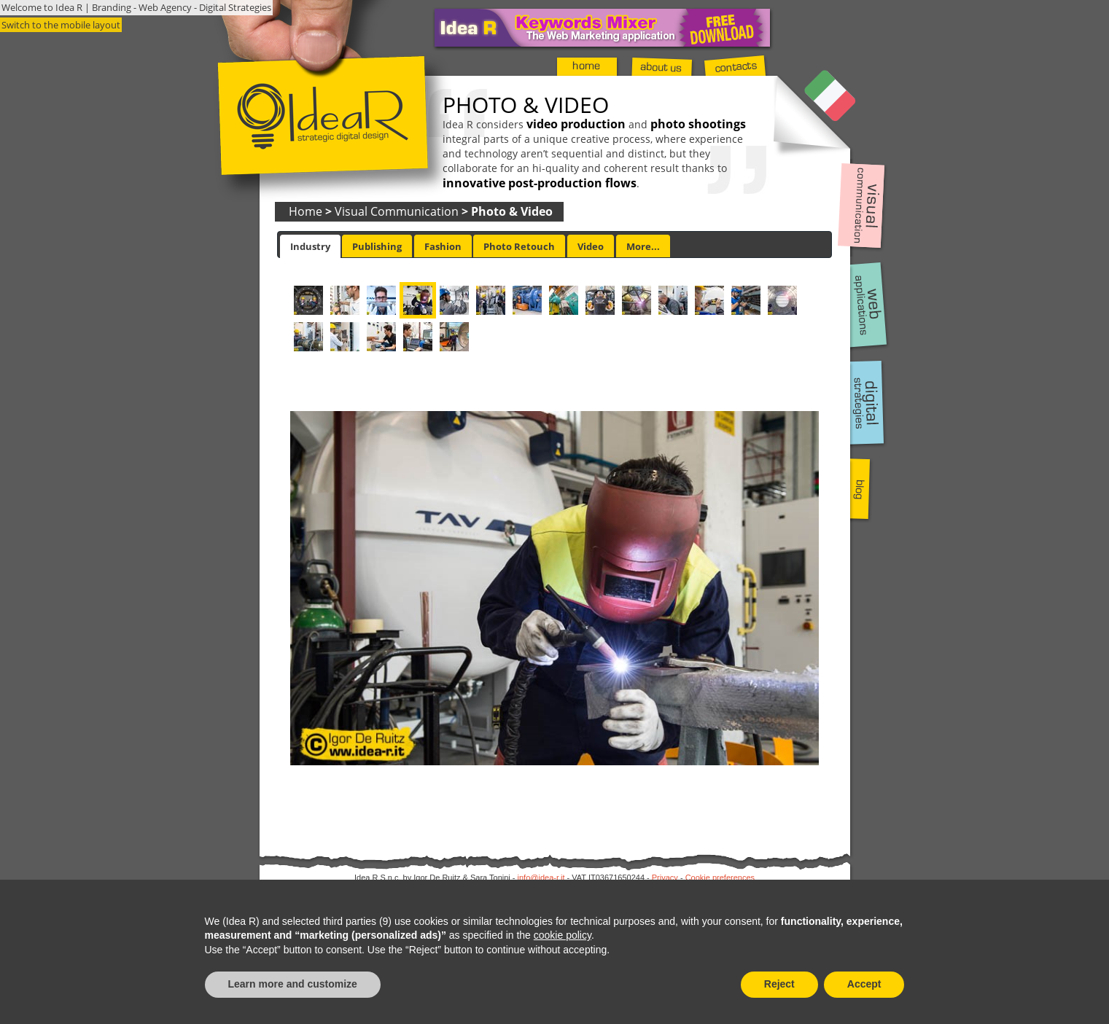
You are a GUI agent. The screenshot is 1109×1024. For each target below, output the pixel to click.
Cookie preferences (720, 877)
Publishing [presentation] (377, 246)
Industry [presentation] (310, 246)
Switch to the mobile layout (60, 24)
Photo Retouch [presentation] (519, 246)
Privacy (665, 877)
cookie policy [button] (562, 935)
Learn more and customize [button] (292, 984)
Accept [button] (864, 984)
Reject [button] (779, 984)
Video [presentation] (590, 246)
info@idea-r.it (541, 877)
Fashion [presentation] (443, 246)
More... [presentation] (643, 246)
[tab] (310, 246)
